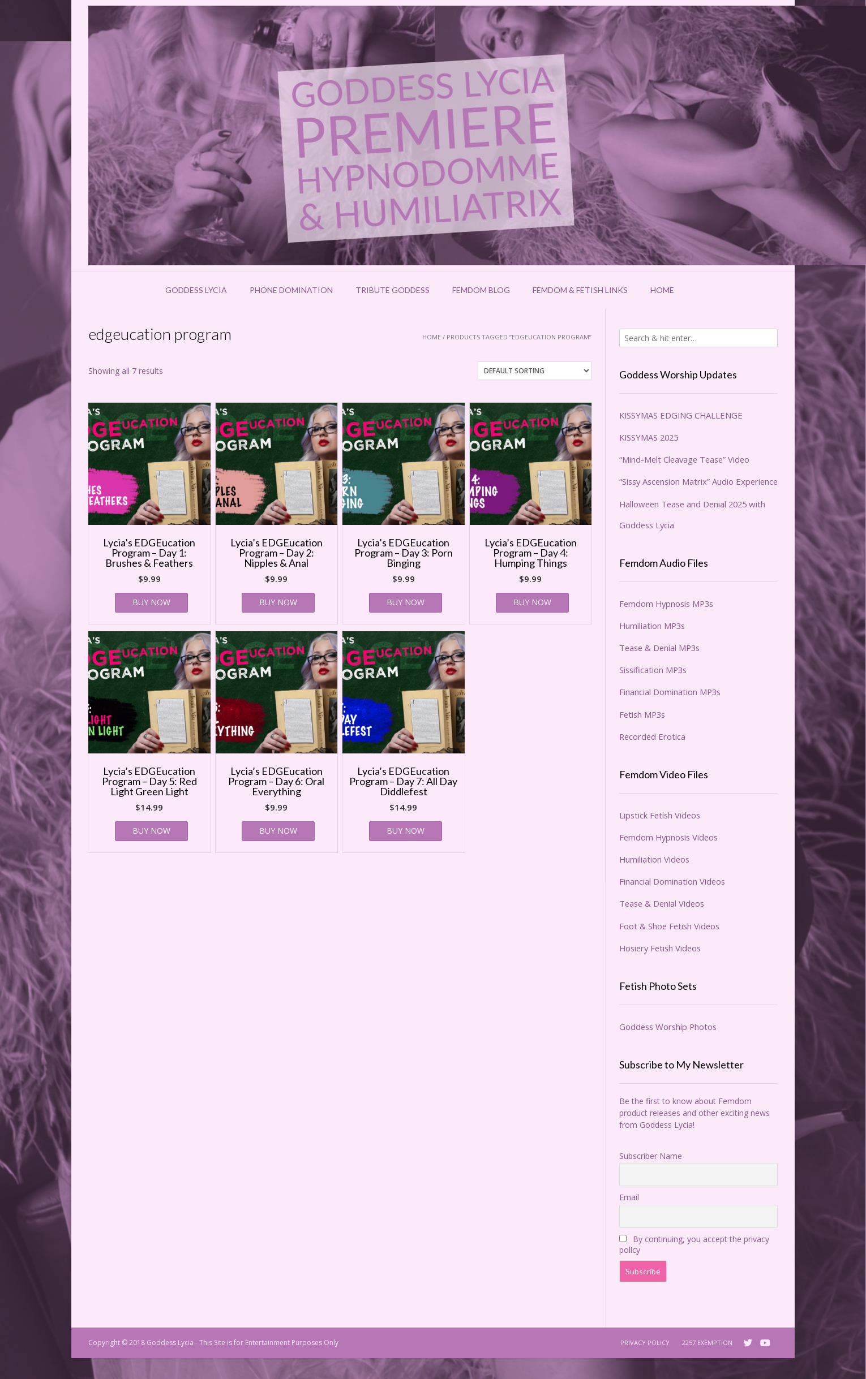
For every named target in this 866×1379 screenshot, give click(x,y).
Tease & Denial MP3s (659, 647)
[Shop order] (534, 370)
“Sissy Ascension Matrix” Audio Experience (698, 481)
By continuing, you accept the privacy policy (694, 1244)
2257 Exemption (707, 1342)
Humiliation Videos (654, 859)
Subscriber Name (650, 1155)
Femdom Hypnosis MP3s (666, 603)
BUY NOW (151, 602)
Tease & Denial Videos (661, 903)
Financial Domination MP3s (670, 691)
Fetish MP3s (642, 714)
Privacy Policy (645, 1342)
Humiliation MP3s (652, 625)
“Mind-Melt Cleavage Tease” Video (684, 459)
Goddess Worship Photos (668, 1026)
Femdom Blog (481, 290)
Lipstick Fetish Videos (659, 815)
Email (629, 1197)
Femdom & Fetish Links (580, 290)
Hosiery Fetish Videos (660, 948)
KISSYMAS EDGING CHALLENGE (681, 415)
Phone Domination (291, 290)
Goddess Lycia (196, 290)
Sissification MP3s (653, 669)
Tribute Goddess (392, 290)
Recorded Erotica (652, 736)
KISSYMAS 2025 (648, 437)
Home (662, 290)
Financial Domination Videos (672, 881)
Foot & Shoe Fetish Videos (669, 926)
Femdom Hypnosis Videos (668, 837)
